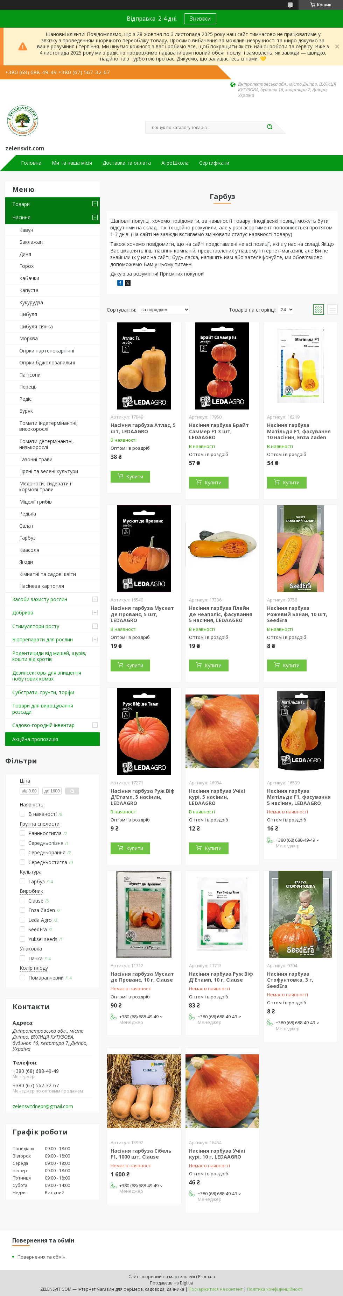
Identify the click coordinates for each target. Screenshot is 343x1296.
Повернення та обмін (41, 1257)
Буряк (26, 410)
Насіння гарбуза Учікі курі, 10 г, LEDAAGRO (217, 1153)
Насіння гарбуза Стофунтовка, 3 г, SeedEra (290, 979)
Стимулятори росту (35, 626)
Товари (21, 204)
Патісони (30, 374)
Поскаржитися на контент (216, 1289)
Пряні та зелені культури (48, 471)
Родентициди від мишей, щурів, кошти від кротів (49, 656)
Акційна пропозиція (35, 739)
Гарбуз (27, 537)
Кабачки (29, 278)
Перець (28, 386)
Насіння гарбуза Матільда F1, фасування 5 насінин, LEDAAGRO (299, 797)
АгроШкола (175, 163)
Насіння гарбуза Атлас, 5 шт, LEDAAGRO (143, 428)
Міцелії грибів (35, 501)
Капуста (28, 290)
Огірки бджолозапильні (47, 362)
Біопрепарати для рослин (42, 639)
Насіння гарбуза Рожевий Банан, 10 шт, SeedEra (297, 614)
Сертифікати (214, 163)
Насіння (21, 217)
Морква (28, 338)
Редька (27, 513)
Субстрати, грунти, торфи (43, 692)
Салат (26, 525)
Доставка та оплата (127, 163)
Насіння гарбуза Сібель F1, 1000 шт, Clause (141, 1153)
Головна (31, 163)
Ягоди (26, 561)
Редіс (25, 399)
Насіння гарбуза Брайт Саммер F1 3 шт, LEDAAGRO (219, 431)
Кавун (26, 230)
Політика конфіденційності (275, 1289)
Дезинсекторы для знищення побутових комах (46, 675)
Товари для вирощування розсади (42, 708)
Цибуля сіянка (36, 326)
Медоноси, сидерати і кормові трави (45, 486)
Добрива (22, 612)
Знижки (200, 18)
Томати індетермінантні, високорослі (48, 426)
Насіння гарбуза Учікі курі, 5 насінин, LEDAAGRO (217, 797)
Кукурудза (31, 302)
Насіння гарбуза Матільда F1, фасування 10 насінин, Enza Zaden (299, 431)
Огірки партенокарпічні (46, 350)
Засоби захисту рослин (39, 599)
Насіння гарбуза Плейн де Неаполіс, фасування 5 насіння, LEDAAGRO (220, 614)
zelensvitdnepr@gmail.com (43, 1106)
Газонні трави (35, 459)
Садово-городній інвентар (43, 725)
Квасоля (29, 550)
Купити (134, 476)
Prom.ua (206, 1277)
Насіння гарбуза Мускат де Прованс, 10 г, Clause (142, 976)
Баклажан (31, 241)
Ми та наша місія (72, 163)
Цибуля (28, 314)
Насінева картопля (41, 586)
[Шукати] (269, 127)
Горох (26, 266)
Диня (25, 254)
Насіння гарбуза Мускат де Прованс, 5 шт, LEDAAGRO (142, 614)
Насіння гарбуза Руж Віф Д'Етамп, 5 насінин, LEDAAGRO (143, 797)
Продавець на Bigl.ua (171, 1283)
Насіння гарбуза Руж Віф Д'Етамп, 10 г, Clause (221, 976)
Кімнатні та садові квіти (47, 574)
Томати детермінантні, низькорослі (46, 444)
